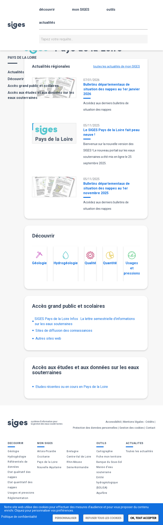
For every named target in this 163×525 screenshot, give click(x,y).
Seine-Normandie (78, 467)
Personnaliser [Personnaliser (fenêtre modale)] (65, 518)
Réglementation (18, 498)
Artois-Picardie (46, 451)
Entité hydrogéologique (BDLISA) (107, 482)
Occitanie (43, 456)
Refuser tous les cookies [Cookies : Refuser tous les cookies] (103, 518)
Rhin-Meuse (74, 461)
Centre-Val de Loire (79, 456)
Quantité (110, 258)
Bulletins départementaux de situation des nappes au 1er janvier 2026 (111, 89)
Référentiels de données (18, 464)
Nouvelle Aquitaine (49, 467)
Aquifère (101, 492)
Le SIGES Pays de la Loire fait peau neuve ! (111, 132)
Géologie (39, 258)
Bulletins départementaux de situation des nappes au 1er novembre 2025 (106, 188)
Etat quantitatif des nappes (20, 485)
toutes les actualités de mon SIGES (116, 66)
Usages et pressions (132, 263)
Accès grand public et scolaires (33, 86)
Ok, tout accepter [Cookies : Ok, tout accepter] (143, 518)
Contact (150, 427)
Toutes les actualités (139, 451)
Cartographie (104, 451)
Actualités (16, 72)
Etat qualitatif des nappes (19, 475)
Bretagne (72, 451)
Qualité (90, 258)
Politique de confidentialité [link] (19, 516)
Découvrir (16, 79)
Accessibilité (113, 421)
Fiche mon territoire (109, 456)
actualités (47, 23)
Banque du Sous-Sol (109, 461)
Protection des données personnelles (95, 427)
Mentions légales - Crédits (138, 421)
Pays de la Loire (47, 461)
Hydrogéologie (66, 258)
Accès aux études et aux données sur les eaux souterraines (41, 95)
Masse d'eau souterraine (104, 470)
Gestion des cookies (131, 427)
